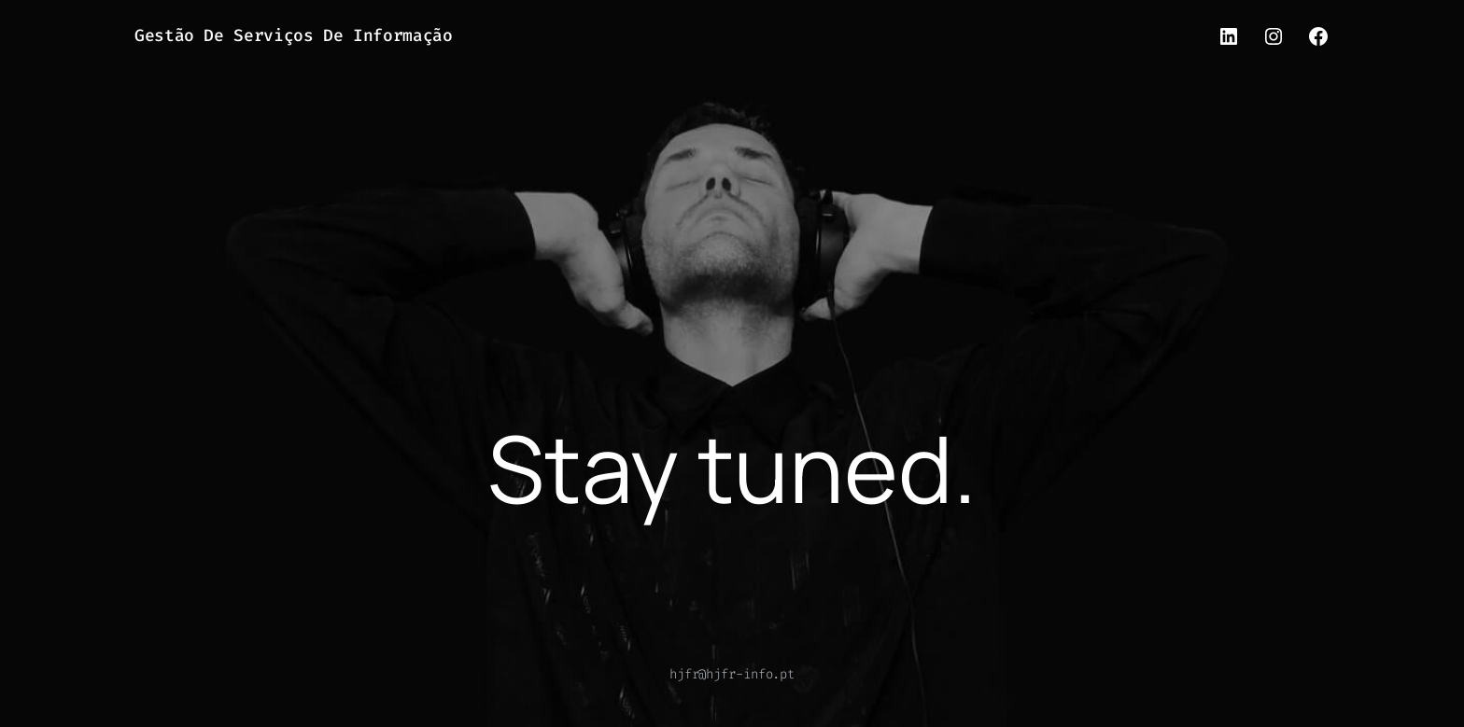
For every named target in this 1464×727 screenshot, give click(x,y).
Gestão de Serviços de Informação (293, 35)
